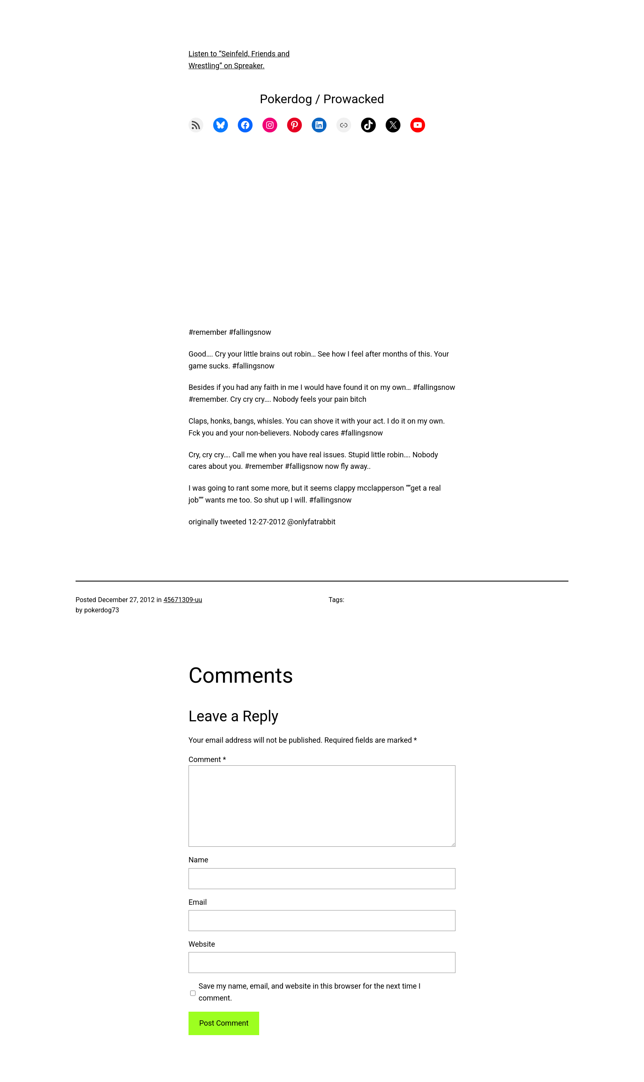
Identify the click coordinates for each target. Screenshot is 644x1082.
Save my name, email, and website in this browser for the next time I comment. (310, 992)
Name (198, 859)
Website (202, 944)
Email (198, 902)
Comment (207, 759)
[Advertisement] (322, 239)
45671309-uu (182, 600)
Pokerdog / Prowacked (322, 99)
